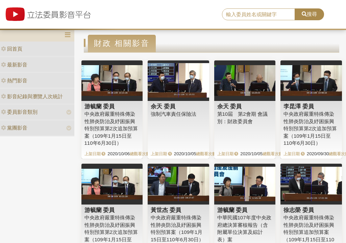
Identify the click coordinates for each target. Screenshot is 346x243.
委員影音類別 (19, 112)
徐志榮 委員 (298, 210)
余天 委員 (163, 106)
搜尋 (309, 14)
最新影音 (14, 65)
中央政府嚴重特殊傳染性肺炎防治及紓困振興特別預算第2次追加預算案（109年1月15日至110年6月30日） (111, 128)
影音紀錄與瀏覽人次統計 (32, 96)
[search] (258, 14)
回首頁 (11, 49)
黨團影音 (14, 128)
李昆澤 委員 (298, 106)
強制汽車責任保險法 (173, 114)
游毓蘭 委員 (99, 106)
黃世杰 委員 (166, 210)
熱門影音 (14, 80)
